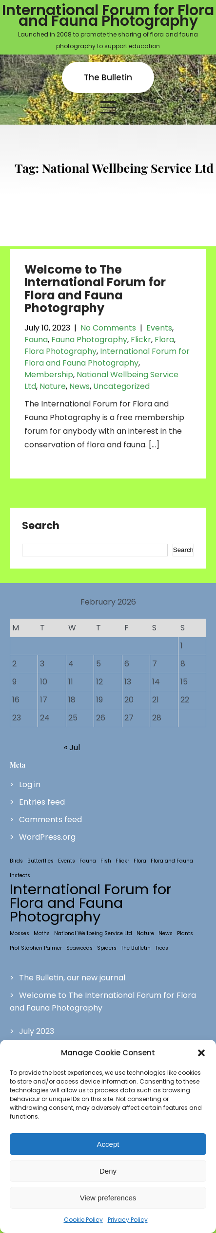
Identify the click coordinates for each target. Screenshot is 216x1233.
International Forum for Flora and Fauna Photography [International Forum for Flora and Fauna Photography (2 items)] (91, 903)
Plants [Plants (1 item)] (185, 933)
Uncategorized (121, 386)
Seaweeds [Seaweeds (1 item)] (79, 948)
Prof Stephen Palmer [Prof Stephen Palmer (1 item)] (36, 948)
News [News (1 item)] (165, 933)
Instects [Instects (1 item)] (20, 875)
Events (159, 327)
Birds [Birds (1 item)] (16, 861)
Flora (164, 339)
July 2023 (36, 1031)
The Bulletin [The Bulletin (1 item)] (136, 948)
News (79, 386)
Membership (48, 374)
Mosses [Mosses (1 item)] (19, 933)
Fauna (36, 339)
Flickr (141, 339)
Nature (52, 386)
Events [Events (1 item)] (66, 861)
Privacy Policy (128, 1219)
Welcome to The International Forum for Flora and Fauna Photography (95, 288)
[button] (201, 1053)
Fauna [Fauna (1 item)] (87, 861)
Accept (108, 1144)
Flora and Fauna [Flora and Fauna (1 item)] (172, 861)
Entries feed (42, 802)
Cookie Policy (83, 1219)
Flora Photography (60, 351)
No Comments (108, 327)
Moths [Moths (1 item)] (42, 933)
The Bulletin (108, 77)
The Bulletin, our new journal (72, 977)
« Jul (72, 747)
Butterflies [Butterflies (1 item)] (40, 861)
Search (40, 526)
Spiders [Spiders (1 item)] (107, 948)
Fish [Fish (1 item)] (105, 861)
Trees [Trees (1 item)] (161, 948)
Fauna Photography (89, 339)
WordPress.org (47, 837)
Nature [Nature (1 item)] (145, 933)
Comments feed (50, 819)
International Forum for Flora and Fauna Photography (107, 357)
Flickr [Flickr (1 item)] (122, 861)
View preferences (108, 1198)
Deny (108, 1171)
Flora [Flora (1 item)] (140, 861)
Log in (29, 784)
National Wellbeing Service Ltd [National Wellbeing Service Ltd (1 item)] (93, 933)
